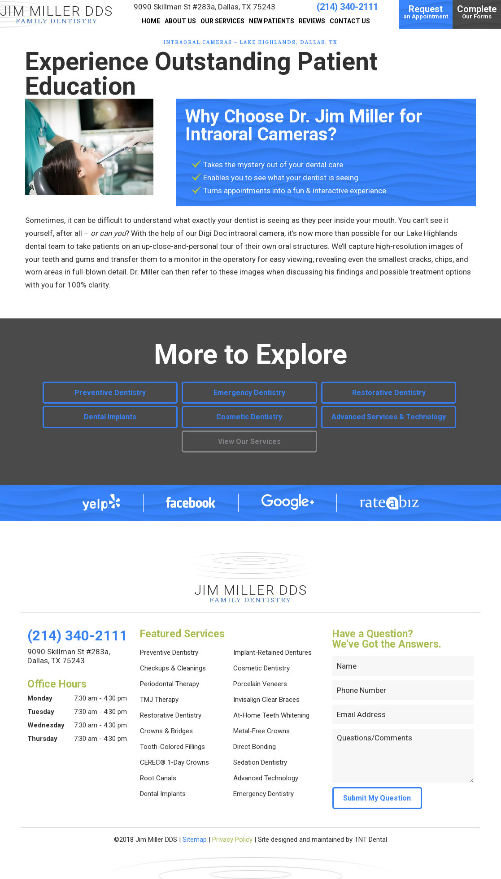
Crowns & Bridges (166, 731)
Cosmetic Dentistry (249, 417)
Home (151, 21)
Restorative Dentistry (389, 392)
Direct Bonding (254, 747)
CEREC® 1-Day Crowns (174, 762)
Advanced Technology (265, 778)
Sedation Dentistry (260, 762)
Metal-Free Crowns (261, 731)
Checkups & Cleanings (173, 668)
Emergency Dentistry (249, 392)
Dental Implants (110, 417)
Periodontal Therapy (169, 684)
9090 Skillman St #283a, (204, 6)
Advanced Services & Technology (388, 417)
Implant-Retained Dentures (272, 652)
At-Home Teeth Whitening (271, 715)
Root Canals (158, 778)
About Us (180, 21)
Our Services (222, 21)
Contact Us (350, 21)
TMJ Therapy (159, 700)
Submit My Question (377, 798)
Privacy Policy (232, 839)
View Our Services (249, 441)
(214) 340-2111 (347, 6)
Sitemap (195, 839)
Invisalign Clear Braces (266, 700)
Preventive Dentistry (110, 392)
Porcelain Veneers (260, 684)
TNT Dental (370, 839)
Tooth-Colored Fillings (172, 747)
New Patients (271, 21)
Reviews (312, 21)
